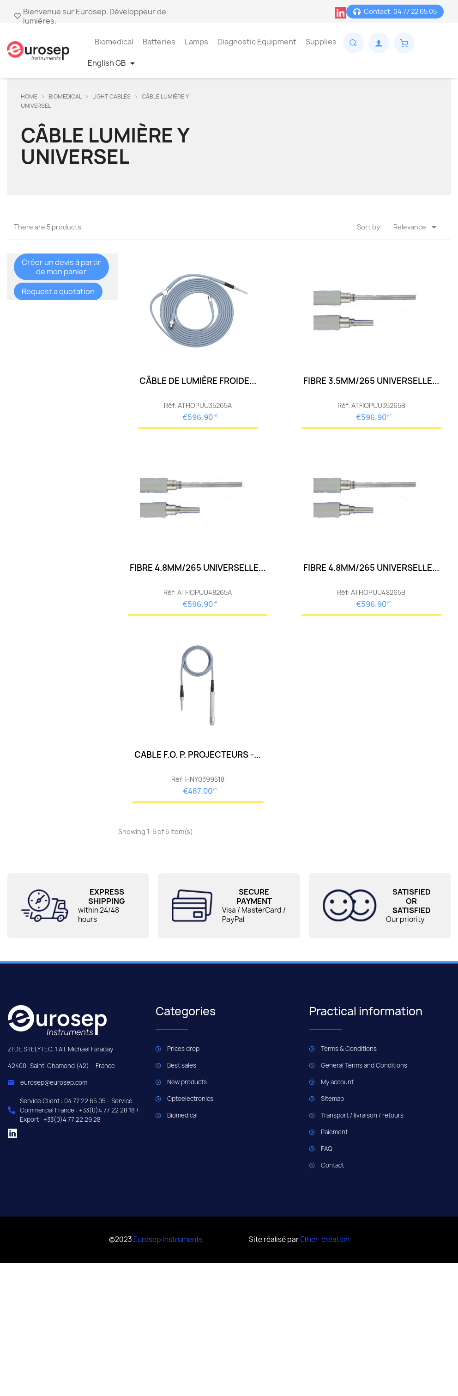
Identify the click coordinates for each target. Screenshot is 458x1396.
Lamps (196, 42)
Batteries (159, 42)
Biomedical (114, 42)
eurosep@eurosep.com (53, 1082)
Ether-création (325, 1239)
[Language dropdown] (113, 63)
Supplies (321, 42)
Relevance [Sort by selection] (416, 227)
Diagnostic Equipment (256, 42)
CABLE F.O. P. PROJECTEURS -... (197, 754)
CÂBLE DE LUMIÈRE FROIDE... (197, 381)
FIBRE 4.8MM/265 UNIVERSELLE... (197, 568)
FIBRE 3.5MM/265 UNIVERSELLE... (371, 381)
